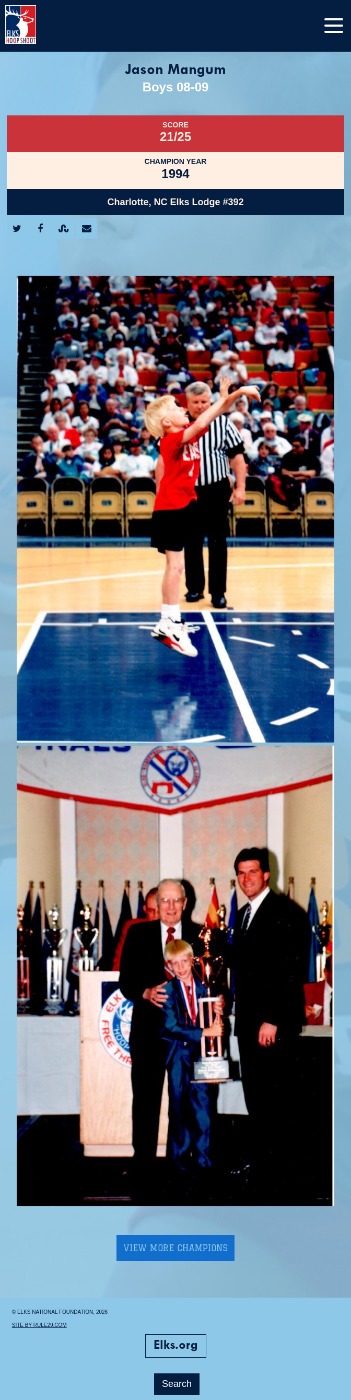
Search (177, 1384)
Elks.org (176, 1345)
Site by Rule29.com (39, 1325)
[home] (31, 25)
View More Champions (175, 1248)
